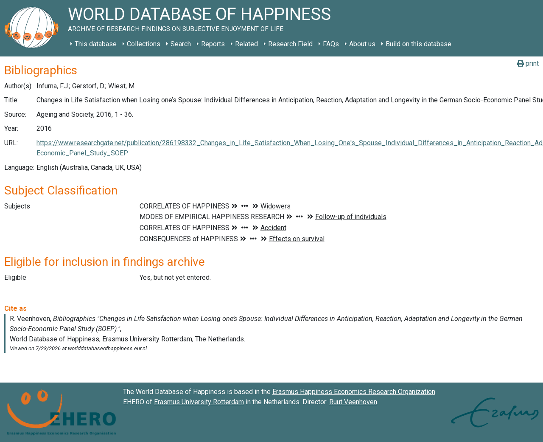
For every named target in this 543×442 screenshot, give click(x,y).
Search (181, 44)
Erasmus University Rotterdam (199, 402)
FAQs (331, 44)
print (528, 63)
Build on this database (418, 44)
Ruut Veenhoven (353, 402)
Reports (213, 44)
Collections (143, 44)
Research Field (290, 44)
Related (246, 44)
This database (96, 44)
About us (362, 44)
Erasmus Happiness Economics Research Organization (353, 392)
